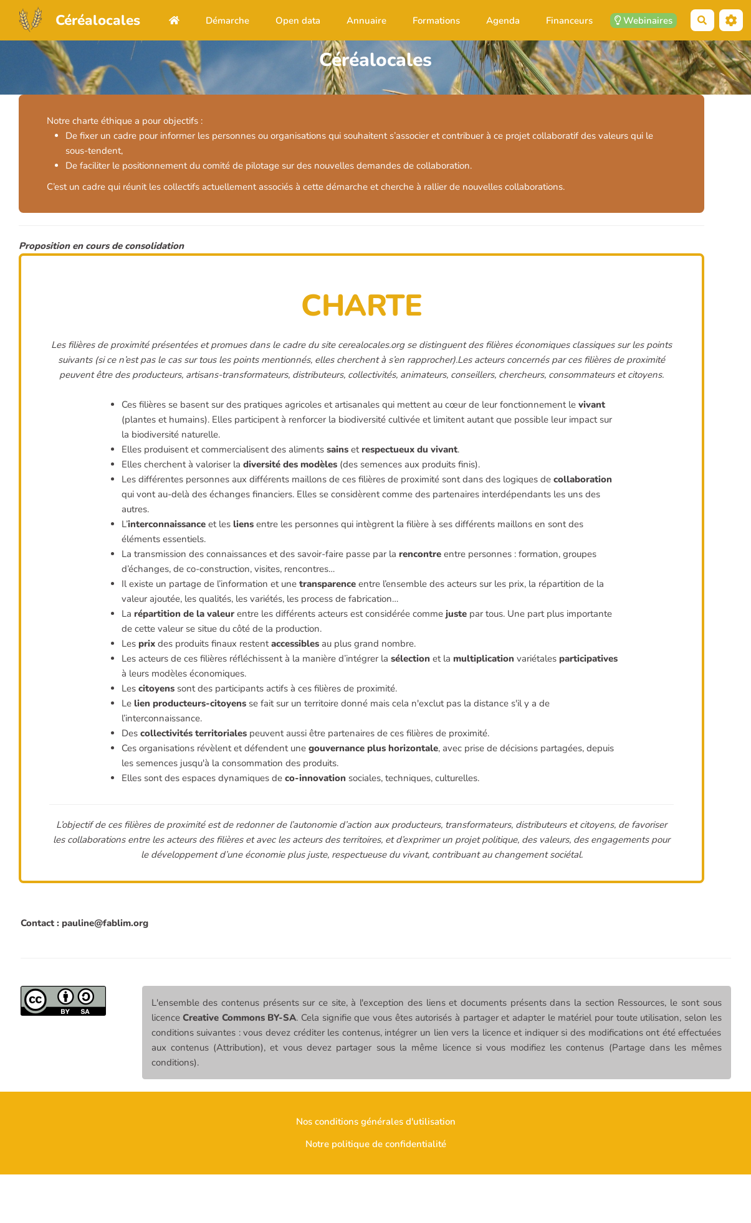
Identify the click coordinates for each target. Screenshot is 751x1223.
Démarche (227, 20)
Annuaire (366, 20)
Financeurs (569, 20)
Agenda (503, 20)
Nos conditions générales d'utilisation (376, 1121)
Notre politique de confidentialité (375, 1144)
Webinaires (643, 20)
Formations (436, 20)
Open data (297, 20)
